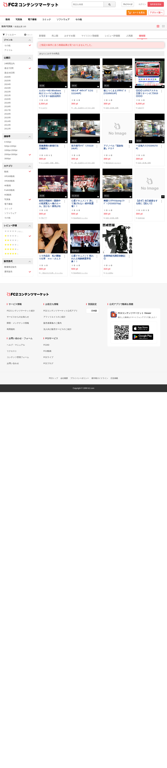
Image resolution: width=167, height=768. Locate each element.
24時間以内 (9, 63)
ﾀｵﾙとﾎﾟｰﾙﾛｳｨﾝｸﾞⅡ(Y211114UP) (82, 92)
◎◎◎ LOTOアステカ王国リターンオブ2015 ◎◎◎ (147, 93)
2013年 (7, 125)
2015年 (7, 117)
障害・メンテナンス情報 (18, 323)
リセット (28, 35)
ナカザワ (44, 108)
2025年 (7, 80)
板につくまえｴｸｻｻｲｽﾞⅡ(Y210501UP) (115, 92)
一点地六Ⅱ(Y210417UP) (147, 147)
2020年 (7, 99)
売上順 (55, 35)
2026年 (7, 77)
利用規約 (11, 329)
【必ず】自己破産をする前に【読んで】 (147, 202)
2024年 (7, 84)
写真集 (19, 19)
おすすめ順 (69, 35)
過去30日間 (9, 73)
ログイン (142, 4)
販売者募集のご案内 (52, 323)
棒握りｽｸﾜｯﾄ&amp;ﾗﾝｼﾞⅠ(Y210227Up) (114, 202)
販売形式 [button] (17, 261)
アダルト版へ (156, 12)
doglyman (141, 218)
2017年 (7, 110)
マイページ (127, 4)
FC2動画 (47, 351)
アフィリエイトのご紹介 (54, 317)
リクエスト (12, 351)
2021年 (7, 95)
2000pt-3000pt (17, 154)
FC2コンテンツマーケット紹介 (21, 311)
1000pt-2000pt (10, 150)
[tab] (102, 36)
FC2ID (46, 345)
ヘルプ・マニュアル (16, 345)
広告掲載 (114, 378)
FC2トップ (53, 378)
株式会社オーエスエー (113, 163)
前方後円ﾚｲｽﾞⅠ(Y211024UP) (82, 147)
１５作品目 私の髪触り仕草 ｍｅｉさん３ (50, 257)
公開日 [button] (17, 58)
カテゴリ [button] (17, 166)
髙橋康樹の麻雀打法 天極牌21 (50, 147)
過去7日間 (17, 68)
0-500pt (7, 142)
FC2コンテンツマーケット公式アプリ (60, 311)
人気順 (129, 35)
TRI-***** (44, 218)
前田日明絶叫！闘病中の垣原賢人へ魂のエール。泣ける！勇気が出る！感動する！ (50, 203)
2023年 (7, 88)
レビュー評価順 (112, 35)
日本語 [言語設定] (94, 311)
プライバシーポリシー (79, 378)
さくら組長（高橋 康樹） (50, 163)
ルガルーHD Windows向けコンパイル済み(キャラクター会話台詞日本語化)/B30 (50, 93)
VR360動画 (9, 181)
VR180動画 (9, 176)
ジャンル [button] (17, 40)
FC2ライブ (48, 357)
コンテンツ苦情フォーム (18, 357)
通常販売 (17, 271)
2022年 (7, 92)
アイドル (8, 50)
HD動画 (7, 195)
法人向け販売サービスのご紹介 (57, 329)
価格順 (142, 35)
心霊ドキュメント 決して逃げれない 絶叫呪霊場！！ (82, 203)
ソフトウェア (63, 19)
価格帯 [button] (17, 136)
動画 (8, 19)
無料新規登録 (155, 4)
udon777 (141, 108)
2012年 (7, 129)
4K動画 (7, 185)
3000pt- (7, 158)
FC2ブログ (48, 363)
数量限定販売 (10, 267)
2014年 (7, 121)
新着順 (42, 35)
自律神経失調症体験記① (114, 257)
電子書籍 (32, 19)
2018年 (7, 106)
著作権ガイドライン (99, 378)
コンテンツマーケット (38, 5)
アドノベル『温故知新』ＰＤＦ (113, 147)
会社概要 (64, 378)
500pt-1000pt (10, 146)
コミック (46, 19)
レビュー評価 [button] (17, 225)
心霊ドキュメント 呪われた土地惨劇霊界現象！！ (82, 259)
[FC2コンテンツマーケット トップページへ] (28, 294)
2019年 (7, 103)
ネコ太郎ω (109, 273)
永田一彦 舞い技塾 (112, 108)
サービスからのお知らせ (18, 317)
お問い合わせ (13, 363)
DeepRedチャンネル (80, 218)
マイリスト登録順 (90, 35)
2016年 (7, 114)
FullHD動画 (9, 190)
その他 (78, 19)
